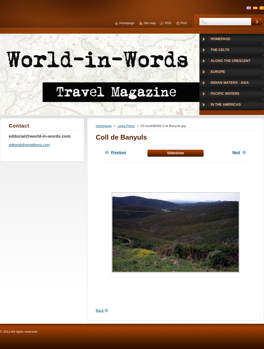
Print (184, 23)
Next (236, 152)
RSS (168, 23)
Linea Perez (126, 126)
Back (100, 310)
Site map (150, 23)
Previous (118, 152)
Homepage (103, 126)
